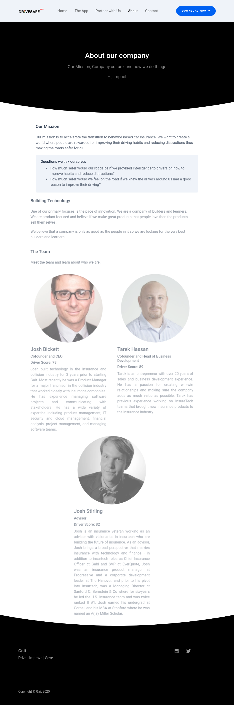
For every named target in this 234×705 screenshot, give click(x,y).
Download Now (196, 10)
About (133, 11)
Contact (151, 11)
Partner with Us (108, 11)
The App (81, 11)
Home (62, 11)
